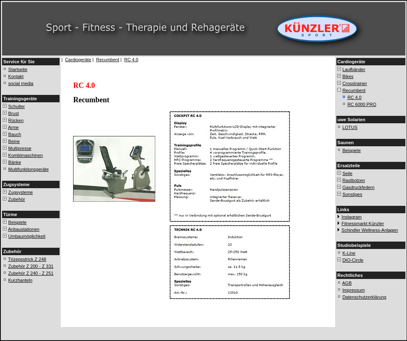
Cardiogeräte (78, 59)
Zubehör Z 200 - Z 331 (30, 266)
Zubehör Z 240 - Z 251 (30, 273)
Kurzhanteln (20, 280)
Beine (14, 141)
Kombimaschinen (25, 155)
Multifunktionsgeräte (28, 169)
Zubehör (16, 199)
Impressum (354, 290)
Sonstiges (352, 194)
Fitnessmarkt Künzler (363, 223)
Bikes (348, 76)
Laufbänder (354, 69)
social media (20, 83)
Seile (347, 173)
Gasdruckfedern (359, 187)
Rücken (15, 120)
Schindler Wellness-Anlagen (370, 230)
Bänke (14, 162)
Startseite (17, 69)
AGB (347, 283)
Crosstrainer (355, 83)
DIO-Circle (353, 260)
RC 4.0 (131, 59)
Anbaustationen (23, 229)
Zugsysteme (20, 192)
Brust (13, 113)
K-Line (349, 253)
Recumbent (107, 59)
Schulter (16, 106)
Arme (13, 127)
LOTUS (350, 127)
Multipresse (19, 148)
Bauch (14, 134)
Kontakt (15, 76)
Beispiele (17, 222)
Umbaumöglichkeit (26, 236)
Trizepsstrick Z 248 (27, 259)
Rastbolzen (354, 180)
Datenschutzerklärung (364, 297)
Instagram (352, 216)
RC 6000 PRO (361, 104)
